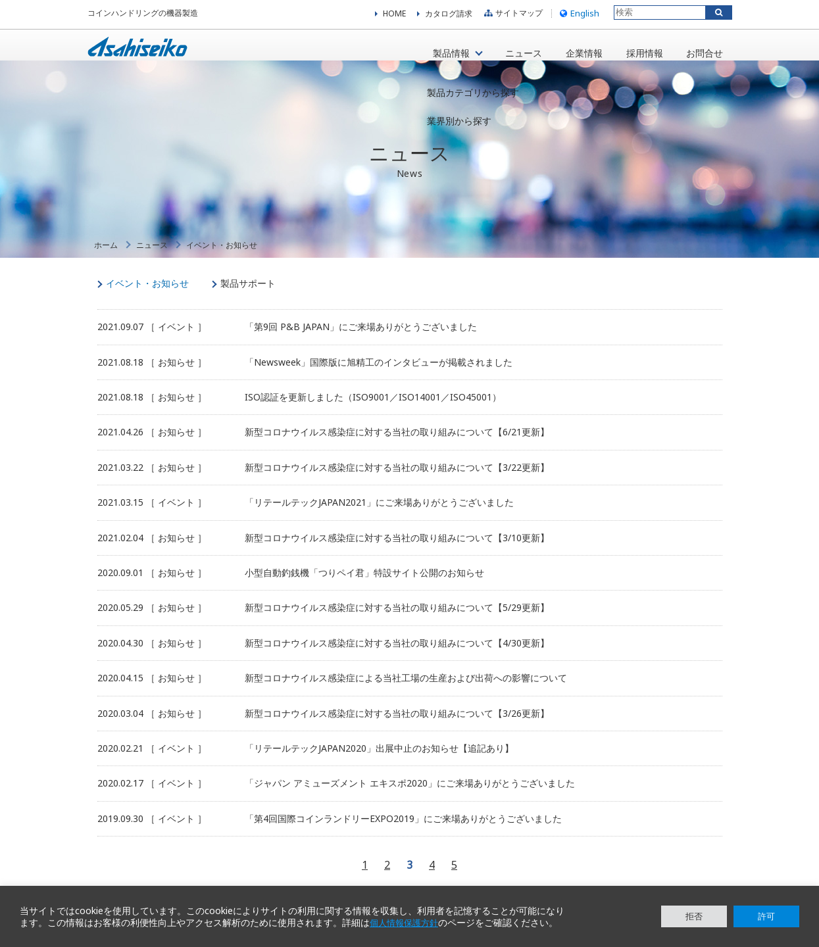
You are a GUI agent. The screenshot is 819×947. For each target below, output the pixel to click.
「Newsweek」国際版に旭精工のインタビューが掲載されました (378, 374)
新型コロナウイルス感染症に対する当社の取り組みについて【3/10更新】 (397, 550)
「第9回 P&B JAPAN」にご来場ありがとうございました (361, 339)
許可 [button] (766, 916)
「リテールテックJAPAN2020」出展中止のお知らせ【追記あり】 (379, 761)
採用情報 (636, 51)
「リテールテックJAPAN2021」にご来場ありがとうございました (379, 515)
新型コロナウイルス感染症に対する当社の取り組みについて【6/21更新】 (397, 445)
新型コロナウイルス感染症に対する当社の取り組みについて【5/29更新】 (397, 620)
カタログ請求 (448, 16)
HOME (394, 16)
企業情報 (573, 51)
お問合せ (700, 51)
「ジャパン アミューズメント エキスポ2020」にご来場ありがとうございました (410, 796)
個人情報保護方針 (406, 923)
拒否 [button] (694, 916)
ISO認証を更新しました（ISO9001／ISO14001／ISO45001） (373, 410)
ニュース (509, 51)
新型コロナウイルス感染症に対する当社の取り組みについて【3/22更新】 (397, 480)
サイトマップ (512, 16)
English (578, 16)
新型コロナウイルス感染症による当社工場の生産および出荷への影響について (406, 691)
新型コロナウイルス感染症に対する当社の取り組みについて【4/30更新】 (397, 656)
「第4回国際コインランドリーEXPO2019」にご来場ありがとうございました (403, 831)
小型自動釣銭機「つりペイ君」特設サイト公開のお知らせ (364, 585)
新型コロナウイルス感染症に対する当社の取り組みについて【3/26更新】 (397, 725)
